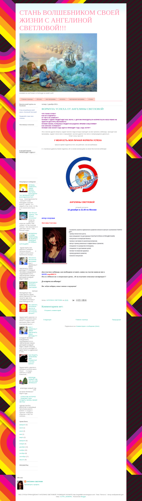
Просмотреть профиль (31, 484)
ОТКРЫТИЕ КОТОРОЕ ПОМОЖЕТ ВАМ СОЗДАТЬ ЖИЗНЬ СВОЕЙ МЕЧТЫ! (28, 399)
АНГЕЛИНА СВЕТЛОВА (35, 481)
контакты (62, 99)
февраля (22, 425)
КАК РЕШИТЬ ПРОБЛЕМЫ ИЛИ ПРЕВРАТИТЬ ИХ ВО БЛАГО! (33, 359)
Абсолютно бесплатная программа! (32, 259)
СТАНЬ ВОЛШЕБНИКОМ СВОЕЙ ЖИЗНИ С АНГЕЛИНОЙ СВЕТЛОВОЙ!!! (69, 20)
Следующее (47, 319)
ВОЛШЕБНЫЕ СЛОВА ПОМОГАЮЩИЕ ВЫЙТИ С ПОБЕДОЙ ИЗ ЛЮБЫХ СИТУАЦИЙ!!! (28, 239)
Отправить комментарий (52, 310)
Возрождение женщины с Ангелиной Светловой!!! (33, 284)
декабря (22, 447)
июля (21, 428)
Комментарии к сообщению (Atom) (87, 326)
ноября (21, 450)
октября (22, 453)
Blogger (83, 496)
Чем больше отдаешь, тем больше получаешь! (33, 215)
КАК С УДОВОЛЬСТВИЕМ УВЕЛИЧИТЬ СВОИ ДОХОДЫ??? (33, 331)
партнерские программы (76, 99)
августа (21, 459)
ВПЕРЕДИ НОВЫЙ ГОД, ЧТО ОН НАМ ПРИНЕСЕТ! (33, 380)
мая (20, 434)
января (21, 444)
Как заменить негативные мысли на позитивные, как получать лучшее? (33, 309)
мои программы (51, 99)
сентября (22, 456)
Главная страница (27, 99)
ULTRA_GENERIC (66, 496)
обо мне (39, 99)
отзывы (90, 99)
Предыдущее (116, 319)
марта (21, 437)
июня (21, 431)
